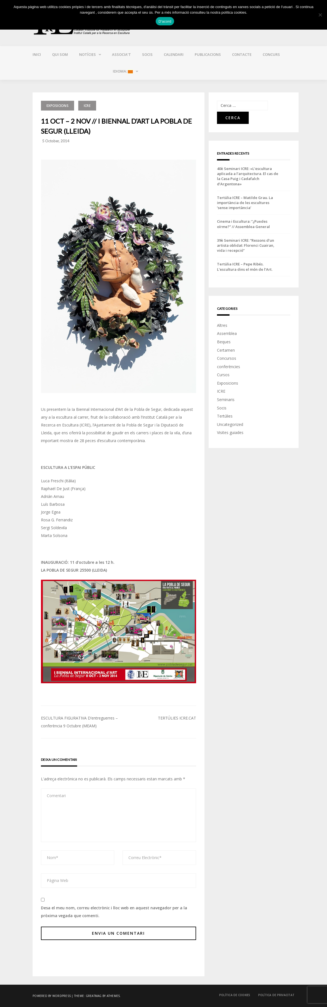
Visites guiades (230, 432)
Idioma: (122, 71)
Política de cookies (234, 995)
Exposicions (58, 105)
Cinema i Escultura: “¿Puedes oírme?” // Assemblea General (243, 224)
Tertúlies (225, 416)
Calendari (174, 54)
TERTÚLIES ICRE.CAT (177, 718)
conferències (228, 366)
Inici (37, 54)
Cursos (223, 374)
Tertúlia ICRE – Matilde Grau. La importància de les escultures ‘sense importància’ (245, 202)
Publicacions (208, 54)
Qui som (60, 54)
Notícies (87, 54)
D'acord (164, 21)
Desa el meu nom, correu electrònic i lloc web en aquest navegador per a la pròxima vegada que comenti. (114, 911)
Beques (224, 341)
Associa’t (121, 54)
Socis (147, 54)
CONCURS (271, 54)
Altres (222, 325)
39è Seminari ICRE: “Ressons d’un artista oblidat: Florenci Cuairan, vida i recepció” (245, 245)
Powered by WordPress (52, 996)
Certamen (226, 350)
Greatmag (94, 996)
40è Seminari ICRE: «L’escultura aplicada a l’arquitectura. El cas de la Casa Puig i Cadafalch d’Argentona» (247, 176)
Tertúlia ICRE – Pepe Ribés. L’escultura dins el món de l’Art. (244, 267)
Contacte (242, 54)
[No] (320, 15)
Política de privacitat (276, 995)
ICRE (87, 105)
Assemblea (227, 333)
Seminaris (226, 399)
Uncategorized (230, 424)
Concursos (226, 358)
